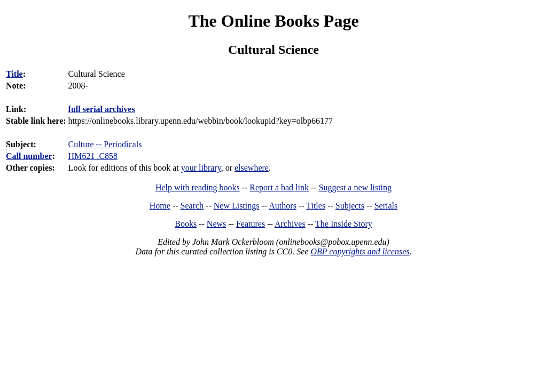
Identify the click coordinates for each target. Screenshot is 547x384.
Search (192, 205)
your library (201, 167)
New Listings (237, 205)
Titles (315, 205)
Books (186, 223)
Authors (282, 205)
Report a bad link (279, 187)
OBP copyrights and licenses (359, 251)
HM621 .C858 (93, 156)
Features (250, 223)
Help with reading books (197, 187)
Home (160, 205)
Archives (290, 223)
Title (14, 73)
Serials (386, 205)
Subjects (349, 205)
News (216, 223)
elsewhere (252, 167)
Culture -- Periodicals (105, 144)
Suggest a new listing (355, 187)
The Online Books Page (273, 20)
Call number (29, 156)
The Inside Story (343, 223)
